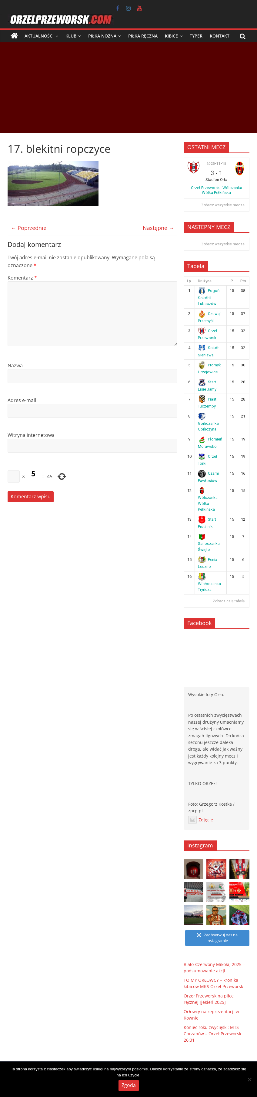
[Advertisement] (128, 87)
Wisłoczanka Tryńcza (209, 583)
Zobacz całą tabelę (229, 601)
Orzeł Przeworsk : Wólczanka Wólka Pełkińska (216, 190)
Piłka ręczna (143, 36)
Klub (70, 36)
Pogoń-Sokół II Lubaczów (209, 297)
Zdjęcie (200, 820)
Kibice (171, 36)
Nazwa (15, 365)
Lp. (189, 281)
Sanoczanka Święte (209, 543)
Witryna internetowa (31, 435)
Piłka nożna (102, 36)
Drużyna (205, 281)
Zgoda (129, 1085)
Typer (196, 36)
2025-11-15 (216, 164)
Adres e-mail (22, 400)
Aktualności (39, 36)
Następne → (158, 227)
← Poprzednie (28, 227)
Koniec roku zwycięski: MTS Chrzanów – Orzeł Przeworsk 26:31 (212, 1033)
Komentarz (22, 277)
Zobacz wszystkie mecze (223, 205)
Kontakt (219, 36)
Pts (243, 281)
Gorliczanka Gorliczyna (208, 422)
